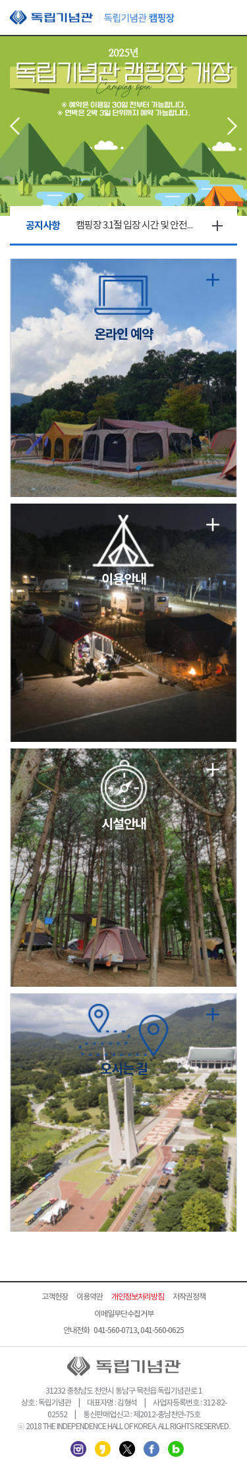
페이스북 (151, 1449)
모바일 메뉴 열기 (227, 18)
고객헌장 (54, 1297)
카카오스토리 (103, 1449)
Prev (15, 126)
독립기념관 (92, 17)
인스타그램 (78, 1449)
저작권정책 (189, 1297)
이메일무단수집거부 (123, 1314)
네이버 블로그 (176, 1449)
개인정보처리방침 (137, 1297)
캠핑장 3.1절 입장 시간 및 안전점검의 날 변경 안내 (137, 225)
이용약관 (89, 1297)
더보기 (217, 226)
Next (232, 126)
